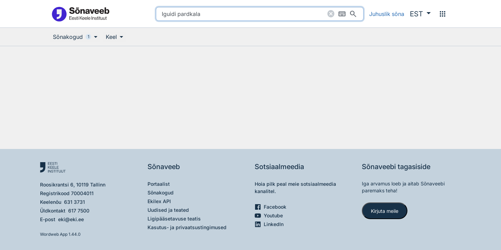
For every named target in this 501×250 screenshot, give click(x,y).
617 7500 (78, 211)
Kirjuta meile (384, 211)
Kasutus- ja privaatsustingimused (187, 227)
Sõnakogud (161, 192)
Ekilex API (159, 201)
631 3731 (74, 202)
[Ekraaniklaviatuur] (342, 14)
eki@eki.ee (71, 219)
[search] (260, 14)
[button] (420, 14)
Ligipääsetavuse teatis (174, 219)
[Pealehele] (80, 14)
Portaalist (159, 184)
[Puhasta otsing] (331, 14)
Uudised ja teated (168, 210)
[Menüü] (442, 14)
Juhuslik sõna (386, 13)
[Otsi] (353, 14)
